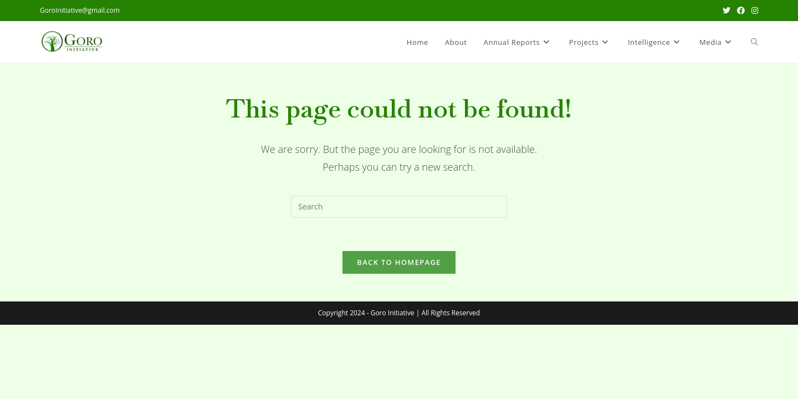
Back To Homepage (399, 262)
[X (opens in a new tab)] (726, 10)
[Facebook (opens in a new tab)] (741, 10)
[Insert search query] (399, 207)
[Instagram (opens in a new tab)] (753, 10)
